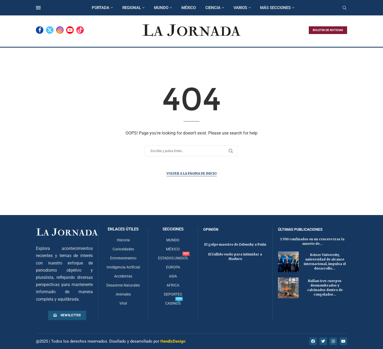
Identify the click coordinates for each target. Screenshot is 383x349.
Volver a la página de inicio (191, 173)
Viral (123, 303)
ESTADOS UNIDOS (173, 258)
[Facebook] (39, 30)
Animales (123, 294)
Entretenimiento (123, 258)
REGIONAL (131, 7)
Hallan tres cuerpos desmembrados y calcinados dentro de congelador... (325, 287)
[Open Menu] (38, 7)
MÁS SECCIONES (275, 7)
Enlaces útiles (123, 229)
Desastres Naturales (123, 285)
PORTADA (100, 7)
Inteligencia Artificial (123, 267)
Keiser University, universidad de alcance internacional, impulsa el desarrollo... (325, 261)
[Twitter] (49, 30)
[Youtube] (70, 30)
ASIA (173, 276)
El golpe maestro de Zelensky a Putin (235, 244)
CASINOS (173, 303)
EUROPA (173, 267)
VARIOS (240, 7)
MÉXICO (188, 7)
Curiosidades (123, 249)
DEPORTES (173, 294)
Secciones (173, 229)
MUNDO (161, 7)
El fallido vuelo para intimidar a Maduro (235, 256)
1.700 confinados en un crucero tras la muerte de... (312, 241)
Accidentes (123, 276)
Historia (123, 240)
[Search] (344, 8)
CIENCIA (212, 7)
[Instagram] (60, 30)
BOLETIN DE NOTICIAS (328, 30)
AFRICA (172, 285)
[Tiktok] (80, 30)
